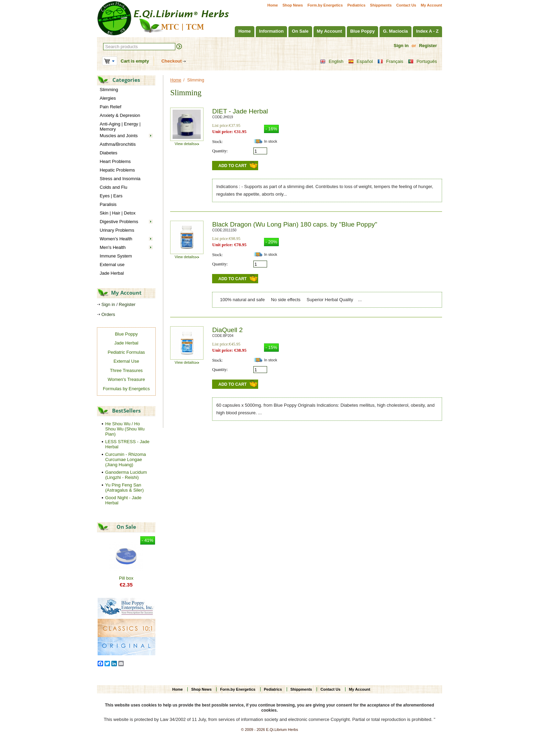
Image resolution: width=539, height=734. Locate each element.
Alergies (108, 98)
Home (272, 5)
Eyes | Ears (111, 195)
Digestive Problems (119, 221)
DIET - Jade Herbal (240, 111)
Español (360, 61)
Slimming (109, 89)
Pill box (126, 578)
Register (428, 45)
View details (187, 144)
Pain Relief (110, 106)
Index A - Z (427, 31)
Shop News (293, 5)
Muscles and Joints (119, 135)
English (331, 61)
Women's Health (116, 238)
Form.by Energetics (325, 5)
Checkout (171, 61)
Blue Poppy (362, 31)
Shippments (381, 5)
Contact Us (406, 5)
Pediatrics (356, 5)
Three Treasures (126, 370)
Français (390, 61)
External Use (126, 361)
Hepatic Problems (117, 170)
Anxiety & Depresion (120, 115)
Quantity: (220, 151)
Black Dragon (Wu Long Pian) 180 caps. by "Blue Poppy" (294, 224)
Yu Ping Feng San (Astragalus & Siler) (124, 487)
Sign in (401, 45)
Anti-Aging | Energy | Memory (120, 126)
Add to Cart (232, 165)
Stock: (217, 141)
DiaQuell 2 (227, 329)
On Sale (300, 31)
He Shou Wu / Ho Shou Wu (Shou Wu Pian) (124, 429)
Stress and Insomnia (120, 178)
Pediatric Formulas (126, 352)
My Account (431, 5)
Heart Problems (115, 161)
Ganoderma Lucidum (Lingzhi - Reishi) (126, 475)
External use (112, 264)
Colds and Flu (113, 187)
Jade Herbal (112, 273)
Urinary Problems (117, 230)
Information (271, 31)
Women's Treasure (126, 379)
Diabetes (108, 152)
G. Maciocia (395, 31)
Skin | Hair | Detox (117, 213)
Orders (108, 314)
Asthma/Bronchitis (118, 144)
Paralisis (108, 204)
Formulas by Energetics (126, 388)
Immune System (116, 256)
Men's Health (112, 247)
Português (422, 61)
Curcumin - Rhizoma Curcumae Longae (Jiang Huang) (125, 459)
